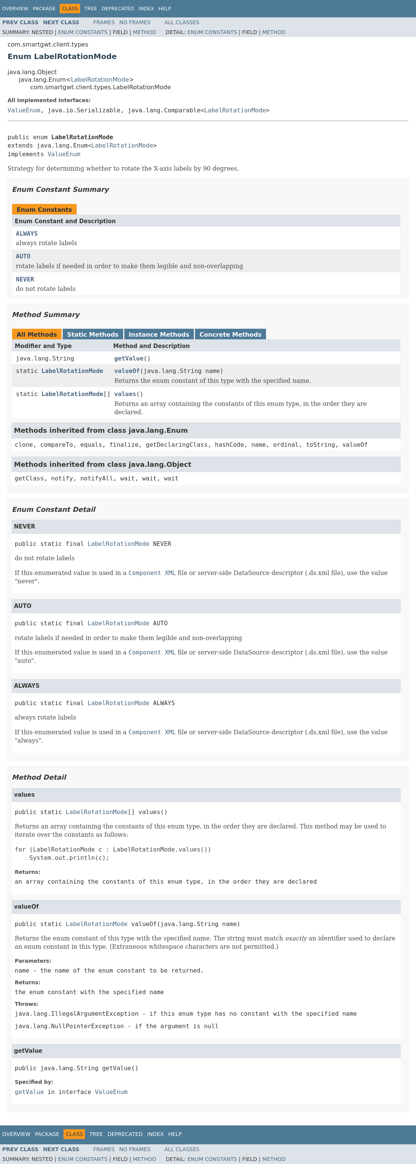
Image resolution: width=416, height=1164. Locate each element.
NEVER (25, 279)
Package (44, 8)
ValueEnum (24, 110)
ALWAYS (27, 233)
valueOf (126, 371)
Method (144, 32)
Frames (104, 22)
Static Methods (93, 334)
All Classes (181, 22)
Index (146, 8)
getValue (128, 358)
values (125, 394)
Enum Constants (83, 32)
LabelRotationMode (100, 79)
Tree (90, 8)
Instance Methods (159, 334)
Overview (15, 8)
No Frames (135, 22)
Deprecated (118, 8)
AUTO (23, 256)
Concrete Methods (230, 334)
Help (165, 8)
